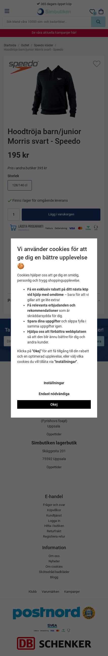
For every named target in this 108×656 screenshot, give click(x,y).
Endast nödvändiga (54, 394)
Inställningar (54, 383)
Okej (54, 404)
